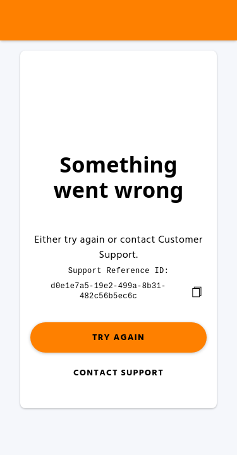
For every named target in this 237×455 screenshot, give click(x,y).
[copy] (196, 291)
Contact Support (118, 372)
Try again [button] (118, 336)
